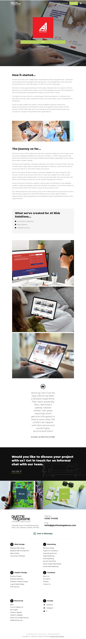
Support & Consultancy (50, 551)
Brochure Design (48, 548)
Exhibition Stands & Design (19, 581)
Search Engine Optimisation (52, 564)
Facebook (49, 605)
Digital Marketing (48, 556)
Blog (11, 604)
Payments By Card (31, 634)
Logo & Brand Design (17, 584)
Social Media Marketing (50, 566)
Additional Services (16, 620)
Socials (50, 601)
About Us (46, 576)
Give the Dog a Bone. (57, 636)
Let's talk (74, 3)
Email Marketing (48, 558)
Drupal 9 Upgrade (16, 612)
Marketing (51, 544)
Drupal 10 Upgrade (16, 615)
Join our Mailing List (16, 607)
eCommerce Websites (17, 556)
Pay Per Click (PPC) (49, 561)
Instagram (49, 608)
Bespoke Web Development (19, 551)
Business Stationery (16, 579)
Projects (45, 581)
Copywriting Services (50, 553)
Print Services (14, 587)
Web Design (19, 544)
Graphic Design (20, 572)
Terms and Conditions (53, 634)
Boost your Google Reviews (19, 617)
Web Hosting (14, 553)
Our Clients (46, 579)
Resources (18, 601)
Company (51, 572)
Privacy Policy (42, 634)
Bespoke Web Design (17, 548)
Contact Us (46, 584)
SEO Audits (14, 610)
